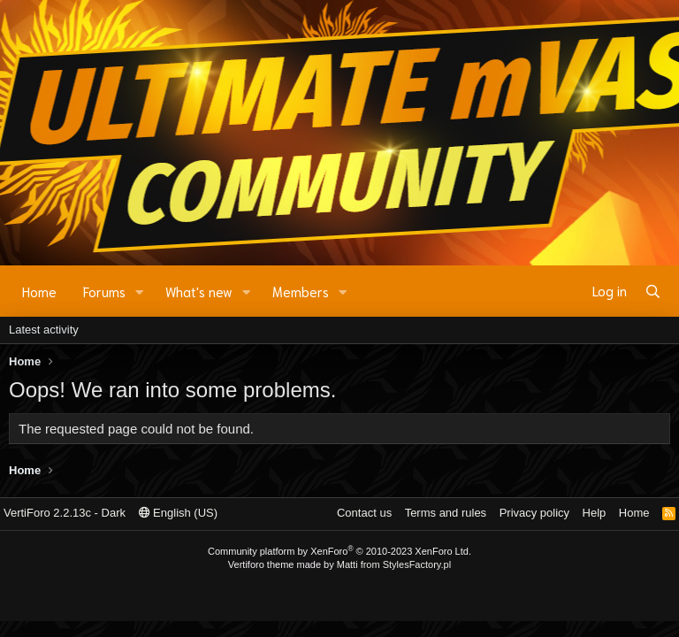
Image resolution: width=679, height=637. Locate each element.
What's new (199, 291)
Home (39, 291)
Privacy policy (534, 512)
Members (300, 291)
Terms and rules (445, 512)
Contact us (364, 512)
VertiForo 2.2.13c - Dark (65, 512)
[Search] (653, 291)
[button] (139, 291)
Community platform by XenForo (339, 551)
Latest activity (44, 329)
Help (595, 512)
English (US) (178, 512)
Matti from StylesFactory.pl (394, 564)
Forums (104, 291)
